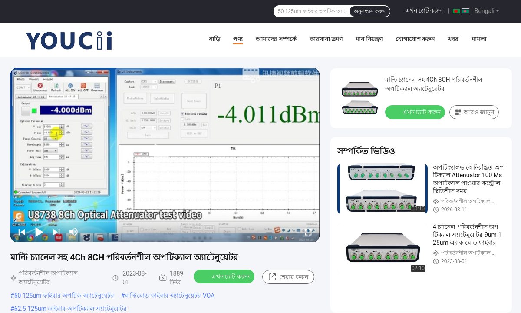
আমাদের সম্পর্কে (276, 39)
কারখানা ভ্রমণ (326, 39)
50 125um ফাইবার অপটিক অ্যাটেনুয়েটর (64, 295)
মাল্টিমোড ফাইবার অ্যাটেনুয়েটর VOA (169, 295)
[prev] (21, 231)
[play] (165, 155)
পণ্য (238, 39)
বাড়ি (214, 39)
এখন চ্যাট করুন (424, 10)
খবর (453, 39)
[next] (56, 231)
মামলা (479, 39)
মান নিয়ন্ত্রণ (369, 39)
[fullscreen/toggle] (308, 231)
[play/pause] (39, 231)
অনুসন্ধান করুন (369, 11)
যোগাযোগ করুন (415, 39)
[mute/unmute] (73, 231)
